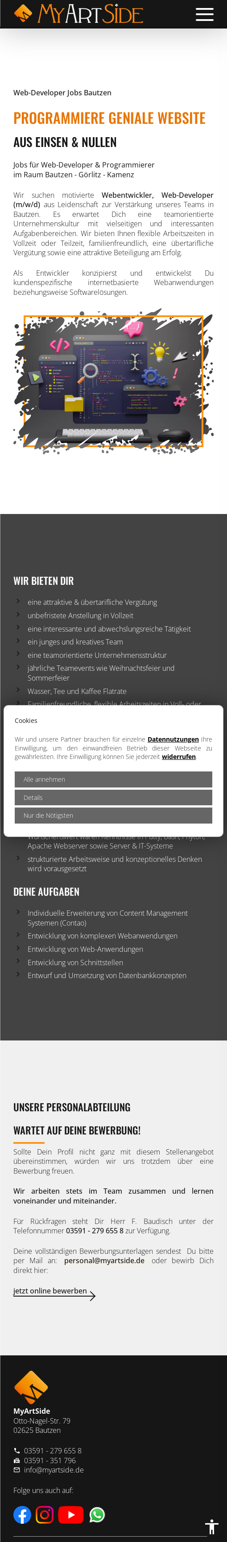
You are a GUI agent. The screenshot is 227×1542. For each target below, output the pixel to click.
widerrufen (179, 756)
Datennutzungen (173, 739)
